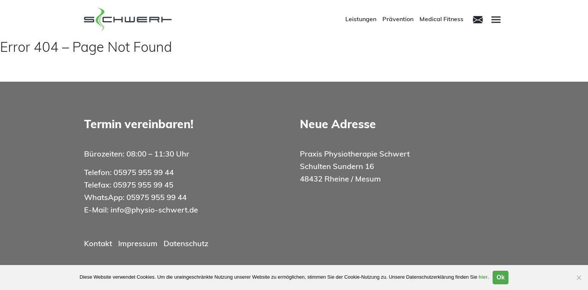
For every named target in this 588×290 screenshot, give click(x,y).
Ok (500, 277)
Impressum (138, 244)
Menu (497, 19)
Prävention (397, 20)
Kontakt (98, 244)
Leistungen (360, 20)
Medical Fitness (441, 20)
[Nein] (578, 277)
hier (483, 277)
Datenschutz (186, 244)
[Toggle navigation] (477, 19)
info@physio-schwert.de (154, 210)
